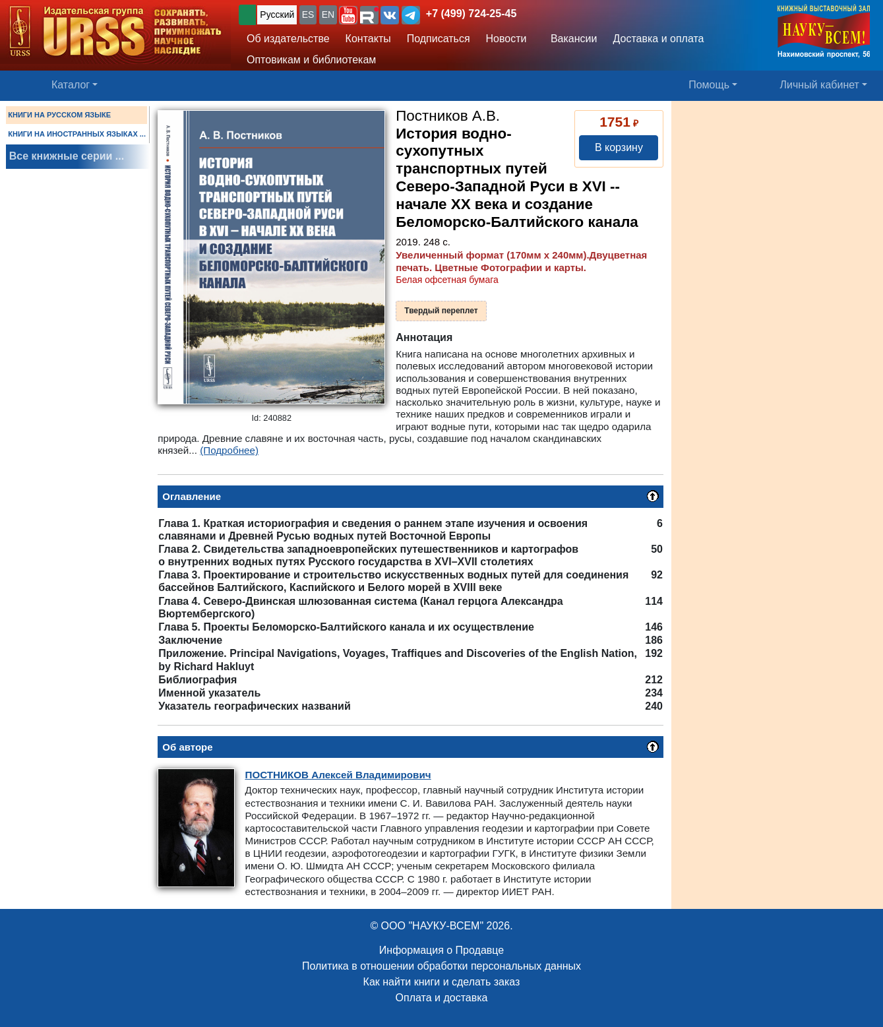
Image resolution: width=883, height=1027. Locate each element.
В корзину (619, 147)
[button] (348, 15)
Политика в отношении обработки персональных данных (441, 966)
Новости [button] (506, 38)
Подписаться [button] (438, 38)
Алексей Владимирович (338, 774)
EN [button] (328, 14)
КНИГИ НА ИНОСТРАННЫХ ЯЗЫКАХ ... (77, 134)
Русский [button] (277, 14)
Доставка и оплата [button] (658, 38)
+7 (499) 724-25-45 (471, 13)
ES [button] (308, 14)
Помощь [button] (708, 84)
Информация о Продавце (441, 950)
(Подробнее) (229, 450)
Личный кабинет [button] (819, 84)
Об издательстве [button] (288, 38)
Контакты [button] (368, 38)
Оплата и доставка (442, 997)
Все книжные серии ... (66, 156)
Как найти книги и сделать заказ (441, 981)
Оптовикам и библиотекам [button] (311, 59)
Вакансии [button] (571, 38)
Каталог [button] (70, 84)
